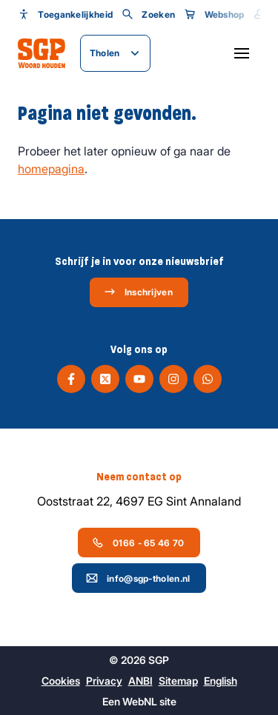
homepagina (51, 168)
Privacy (104, 680)
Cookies (61, 680)
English (220, 680)
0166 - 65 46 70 (138, 542)
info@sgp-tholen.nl (138, 578)
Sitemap (178, 680)
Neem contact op (139, 476)
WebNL (139, 701)
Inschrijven (138, 292)
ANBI (140, 680)
